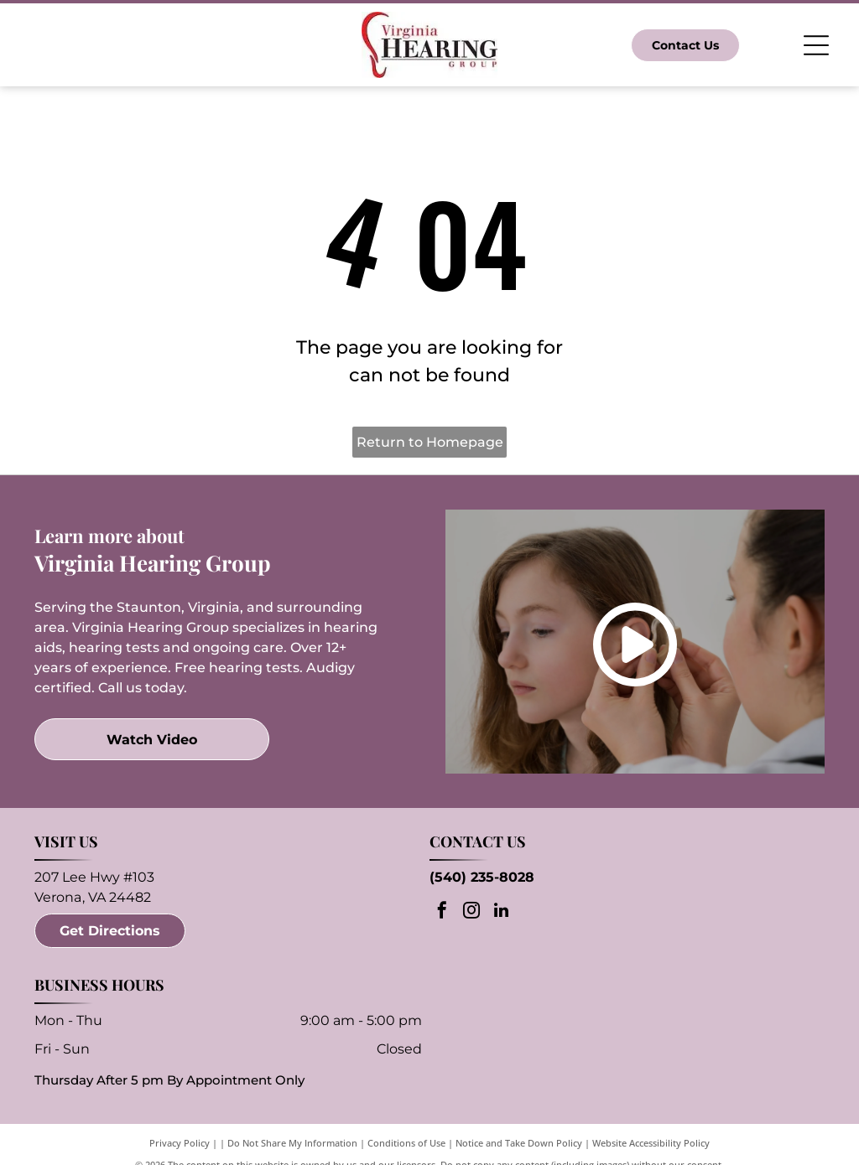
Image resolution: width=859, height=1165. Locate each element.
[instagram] (471, 912)
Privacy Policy (179, 1143)
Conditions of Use (406, 1143)
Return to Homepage (430, 442)
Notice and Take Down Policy (519, 1143)
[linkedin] (500, 912)
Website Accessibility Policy (651, 1143)
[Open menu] (816, 45)
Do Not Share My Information (292, 1143)
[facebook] (442, 912)
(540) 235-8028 (482, 877)
